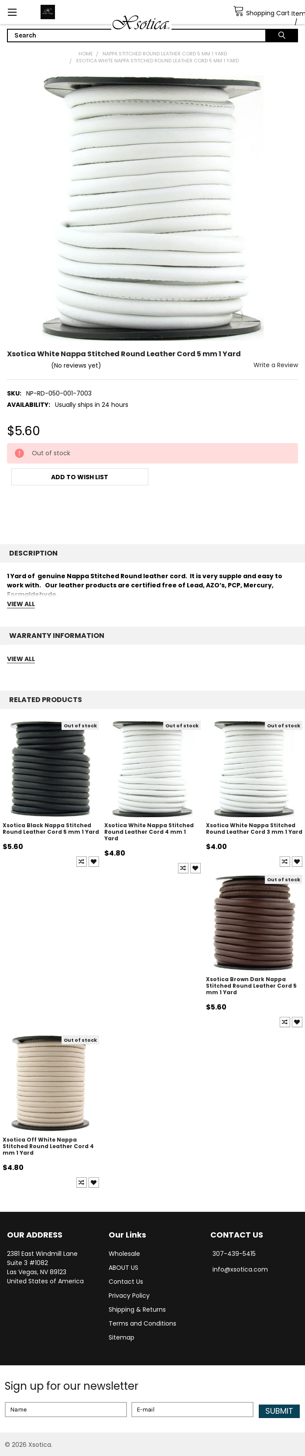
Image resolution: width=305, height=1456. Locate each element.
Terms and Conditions (142, 1323)
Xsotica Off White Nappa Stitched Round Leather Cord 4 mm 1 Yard (48, 1146)
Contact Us (126, 1281)
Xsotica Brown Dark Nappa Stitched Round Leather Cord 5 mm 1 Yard (251, 985)
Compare (81, 861)
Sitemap (121, 1337)
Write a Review (276, 365)
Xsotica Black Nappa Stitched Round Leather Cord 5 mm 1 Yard (51, 828)
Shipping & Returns (137, 1309)
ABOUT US (123, 1267)
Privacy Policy (129, 1295)
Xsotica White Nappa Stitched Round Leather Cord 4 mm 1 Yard (149, 832)
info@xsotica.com (240, 1269)
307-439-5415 (234, 1253)
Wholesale (124, 1253)
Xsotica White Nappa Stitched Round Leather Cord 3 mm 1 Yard (254, 828)
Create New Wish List (94, 861)
